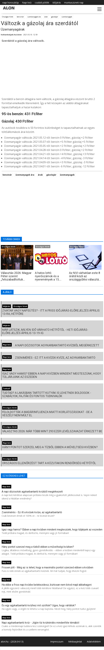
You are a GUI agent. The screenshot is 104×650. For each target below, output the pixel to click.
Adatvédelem (94, 641)
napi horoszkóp (10, 2)
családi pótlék (42, 2)
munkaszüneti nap (73, 2)
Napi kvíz (27, 2)
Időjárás (56, 2)
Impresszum (56, 641)
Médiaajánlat (75, 641)
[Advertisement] (52, 70)
